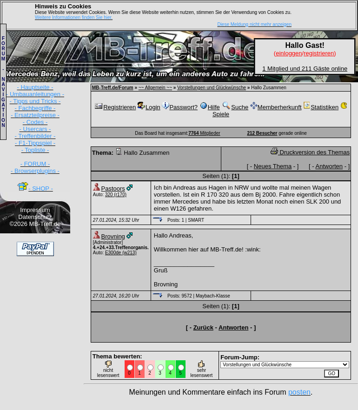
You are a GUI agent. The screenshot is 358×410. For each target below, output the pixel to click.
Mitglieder (204, 133)
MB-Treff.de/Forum (112, 87)
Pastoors (113, 188)
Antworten (329, 166)
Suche (234, 107)
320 (109, 194)
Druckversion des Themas (310, 152)
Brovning (113, 236)
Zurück (203, 327)
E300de (113, 252)
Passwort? (180, 107)
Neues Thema (273, 166)
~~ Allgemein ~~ (155, 87)
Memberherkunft (276, 107)
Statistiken (320, 107)
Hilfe (209, 107)
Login (149, 107)
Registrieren (115, 107)
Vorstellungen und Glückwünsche (211, 87)
